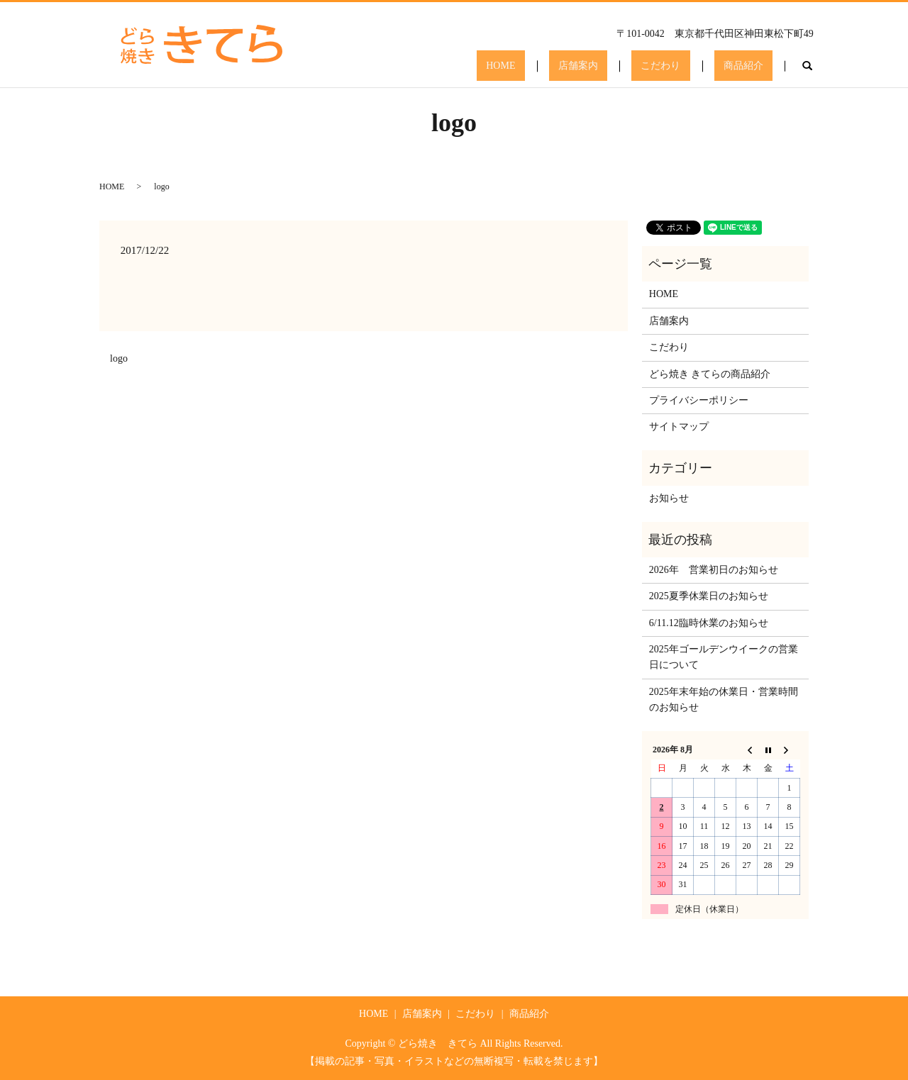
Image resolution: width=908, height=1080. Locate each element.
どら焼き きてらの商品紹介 (710, 374)
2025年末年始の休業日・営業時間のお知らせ (723, 699)
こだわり (689, 66)
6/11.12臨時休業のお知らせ (708, 623)
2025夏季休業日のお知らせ (708, 596)
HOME (567, 66)
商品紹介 (753, 66)
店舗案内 (626, 66)
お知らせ (669, 498)
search (807, 66)
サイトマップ (679, 426)
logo (119, 358)
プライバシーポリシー (698, 400)
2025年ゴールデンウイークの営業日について (723, 657)
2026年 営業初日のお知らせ (713, 569)
